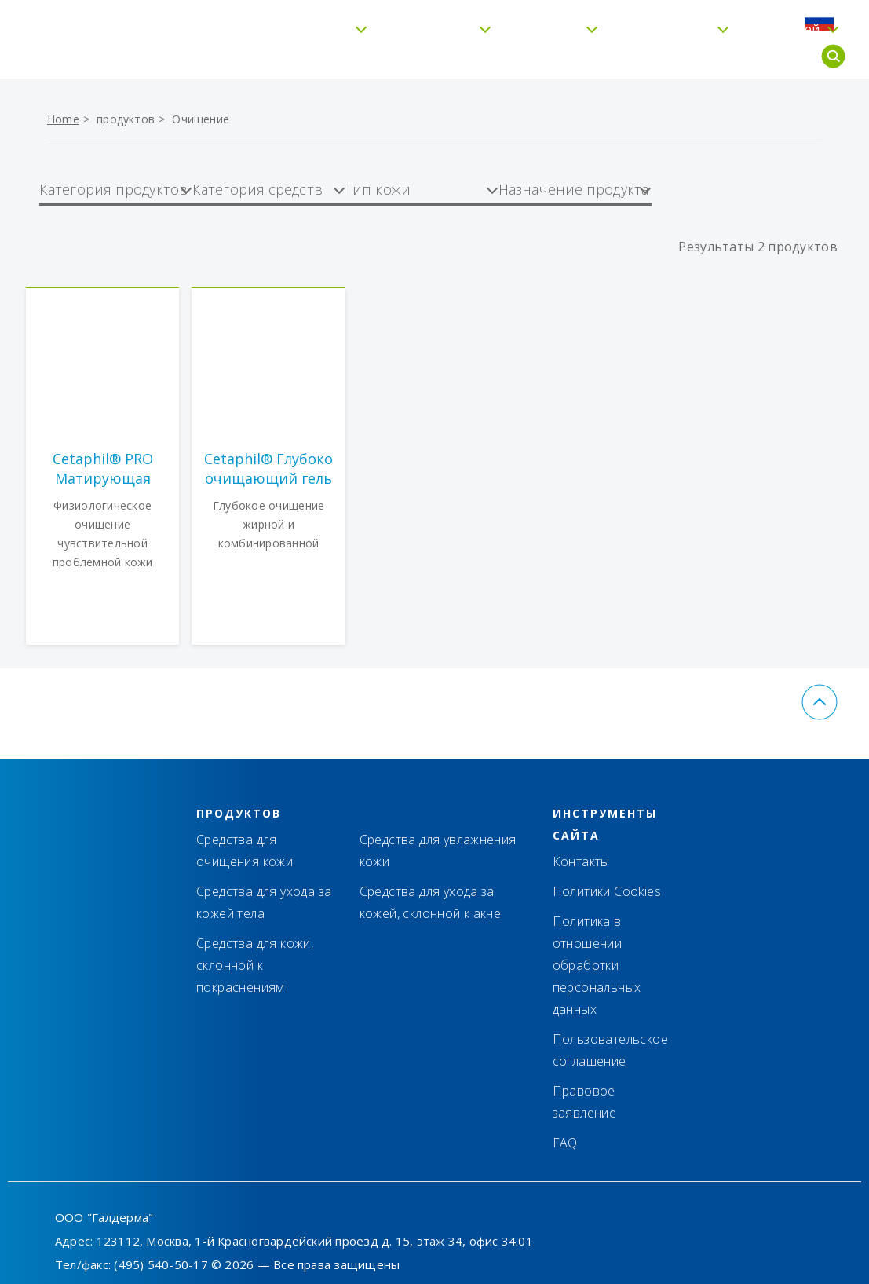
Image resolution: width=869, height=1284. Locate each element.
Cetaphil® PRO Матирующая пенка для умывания (103, 468)
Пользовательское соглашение (610, 1050)
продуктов (126, 119)
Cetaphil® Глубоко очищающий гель (268, 468)
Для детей (751, 56)
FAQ (728, 20)
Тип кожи (512, 56)
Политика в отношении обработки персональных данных (597, 965)
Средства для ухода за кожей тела (263, 902)
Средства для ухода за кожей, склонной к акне (431, 902)
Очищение (200, 119)
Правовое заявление (585, 1101)
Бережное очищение (246, 56)
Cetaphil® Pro (631, 56)
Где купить (658, 20)
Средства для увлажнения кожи (438, 850)
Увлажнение (396, 56)
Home (63, 119)
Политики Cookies (607, 891)
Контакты (570, 20)
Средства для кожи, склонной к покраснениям (254, 965)
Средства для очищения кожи (244, 850)
